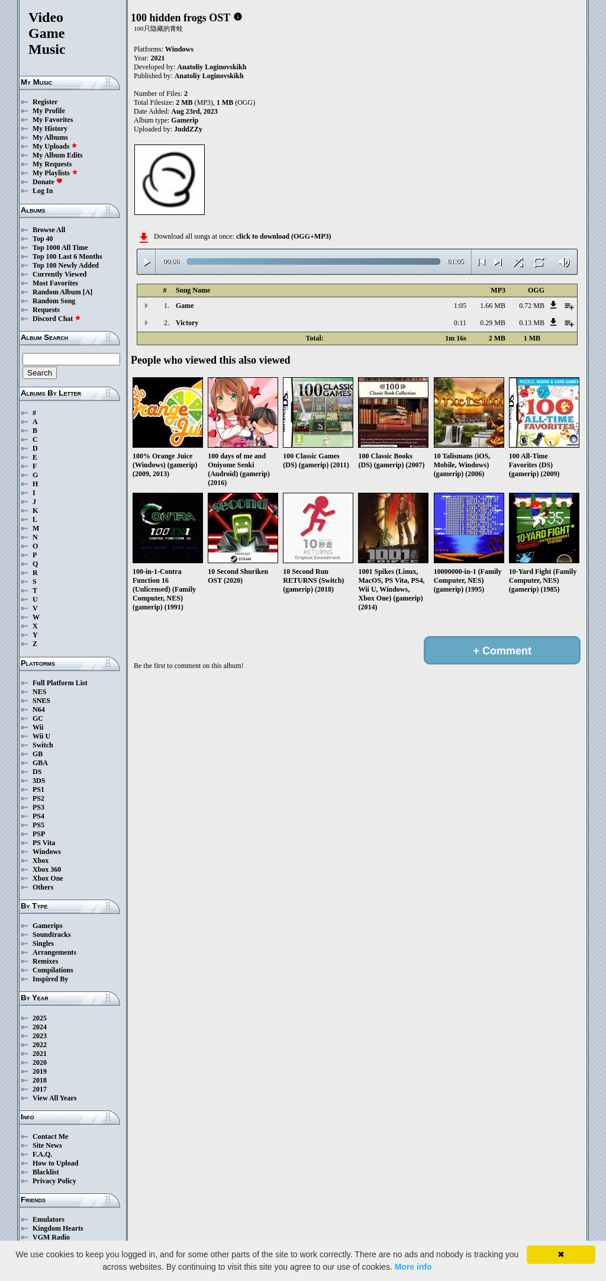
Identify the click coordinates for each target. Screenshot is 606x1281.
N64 (39, 709)
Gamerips (48, 926)
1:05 (460, 305)
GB (38, 754)
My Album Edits (58, 155)
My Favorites (53, 119)
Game (185, 305)
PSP (39, 834)
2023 (40, 1036)
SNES (41, 700)
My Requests (52, 164)
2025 (40, 1018)
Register (45, 102)
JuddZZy (188, 129)
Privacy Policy (54, 1181)
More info (413, 1267)
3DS (39, 780)
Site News (47, 1145)
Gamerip (184, 120)
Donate (48, 182)
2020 (40, 1062)
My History (50, 128)
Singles (43, 943)
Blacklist (46, 1172)
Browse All (49, 230)
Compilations (53, 970)
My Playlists (55, 173)
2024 (40, 1027)
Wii (38, 727)
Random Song (54, 301)
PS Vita (44, 843)
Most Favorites (55, 283)
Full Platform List (60, 683)
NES (39, 692)
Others (43, 887)
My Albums (50, 137)
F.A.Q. (42, 1154)
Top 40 (43, 239)
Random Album (57, 292)
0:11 (460, 323)
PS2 (38, 798)
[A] (88, 292)
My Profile (49, 111)
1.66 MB (492, 305)
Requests (46, 310)
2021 (40, 1053)
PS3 (38, 807)
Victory (187, 323)
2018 (40, 1080)
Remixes (45, 961)
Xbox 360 (47, 869)
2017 (40, 1089)
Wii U (41, 736)
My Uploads (55, 146)
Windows (47, 851)
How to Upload (55, 1163)
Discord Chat (57, 318)
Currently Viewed (59, 274)
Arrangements (54, 952)
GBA (40, 763)
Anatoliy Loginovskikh (211, 67)
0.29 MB (492, 323)
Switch (43, 745)
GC (38, 718)
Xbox (41, 860)
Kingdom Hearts (58, 1228)
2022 (40, 1045)
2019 (40, 1071)
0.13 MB (531, 323)
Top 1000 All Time (60, 247)
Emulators (49, 1219)
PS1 (38, 789)
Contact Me (50, 1136)
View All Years (54, 1098)
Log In (43, 191)
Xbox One (48, 878)
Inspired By (50, 979)
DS (37, 772)
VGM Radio (51, 1237)
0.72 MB (531, 305)
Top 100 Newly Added (66, 265)
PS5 (38, 825)
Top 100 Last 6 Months (67, 256)
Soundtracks (52, 934)
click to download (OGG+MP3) (283, 236)
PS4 (38, 816)
